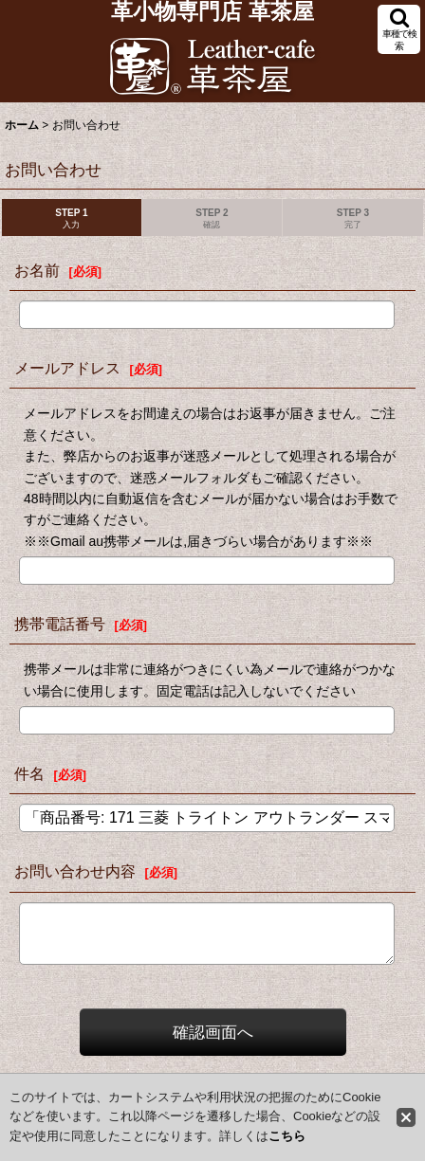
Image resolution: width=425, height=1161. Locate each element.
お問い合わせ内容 (75, 871)
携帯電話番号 (59, 623)
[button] (399, 29)
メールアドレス (67, 367)
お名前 (37, 270)
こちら (286, 1136)
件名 (29, 773)
